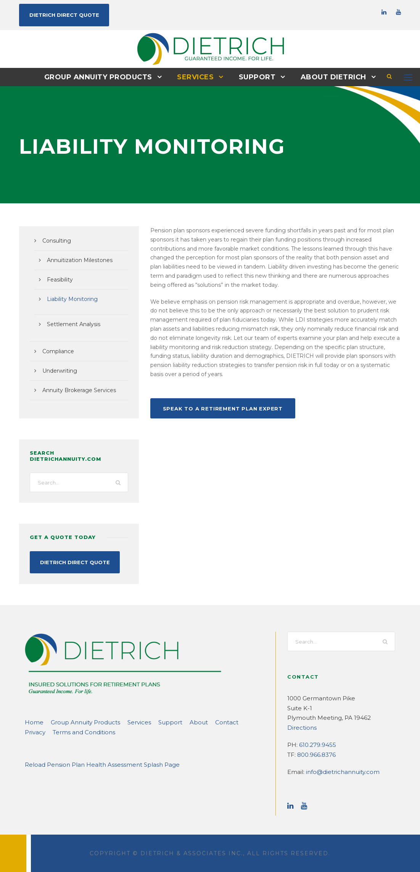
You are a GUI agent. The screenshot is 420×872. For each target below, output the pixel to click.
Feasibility (59, 279)
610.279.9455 (316, 744)
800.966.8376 (315, 754)
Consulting (55, 240)
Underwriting (57, 370)
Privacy (230, 721)
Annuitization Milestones (76, 260)
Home (32, 721)
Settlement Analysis (70, 324)
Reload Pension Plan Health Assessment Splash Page (94, 764)
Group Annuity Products (102, 76)
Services (195, 76)
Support (255, 76)
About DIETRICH (328, 76)
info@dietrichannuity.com (337, 771)
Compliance (56, 351)
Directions (300, 727)
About (178, 721)
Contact (204, 721)
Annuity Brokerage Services (75, 390)
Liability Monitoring (69, 299)
